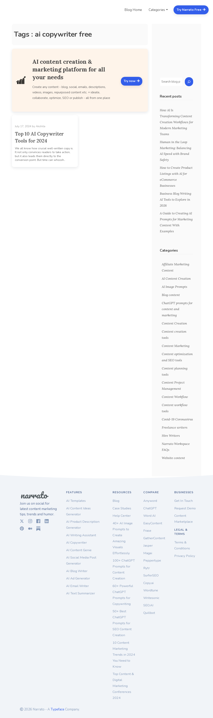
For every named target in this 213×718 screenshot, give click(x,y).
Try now (132, 81)
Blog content (171, 295)
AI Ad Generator (78, 578)
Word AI (149, 515)
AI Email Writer (77, 586)
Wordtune (150, 590)
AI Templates (76, 500)
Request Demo (185, 508)
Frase (147, 530)
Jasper (148, 545)
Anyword (150, 500)
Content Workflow (175, 397)
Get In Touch (183, 500)
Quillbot (149, 613)
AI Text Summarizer (80, 593)
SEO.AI (148, 605)
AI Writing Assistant (81, 535)
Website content (173, 458)
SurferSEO (151, 575)
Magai (147, 553)
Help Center (122, 515)
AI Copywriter (76, 542)
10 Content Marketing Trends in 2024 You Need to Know (124, 654)
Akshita (40, 126)
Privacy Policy (184, 556)
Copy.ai (148, 583)
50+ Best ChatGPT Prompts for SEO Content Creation (122, 623)
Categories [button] (157, 10)
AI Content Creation (176, 278)
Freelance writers (174, 427)
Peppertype (152, 560)
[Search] (189, 81)
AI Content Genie (79, 550)
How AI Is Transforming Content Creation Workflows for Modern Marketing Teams (176, 122)
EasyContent (152, 523)
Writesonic (151, 598)
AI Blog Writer (76, 571)
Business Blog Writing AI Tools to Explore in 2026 (175, 199)
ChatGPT (150, 508)
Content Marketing (175, 346)
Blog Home (133, 10)
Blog (116, 500)
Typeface (57, 709)
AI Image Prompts (174, 287)
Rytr (146, 568)
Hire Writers (171, 436)
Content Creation (174, 323)
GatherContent (154, 538)
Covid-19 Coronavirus (177, 419)
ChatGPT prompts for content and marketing (177, 309)
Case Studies (122, 508)
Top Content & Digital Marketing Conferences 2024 (123, 686)
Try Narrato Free (191, 10)
